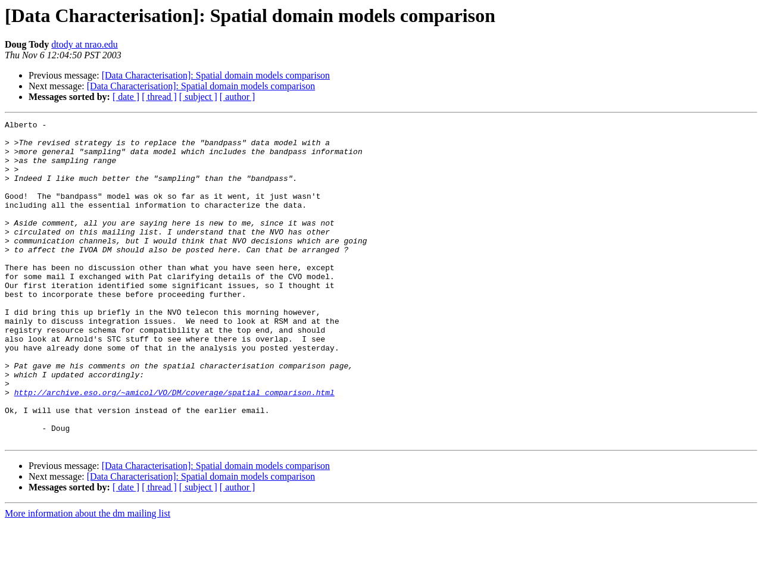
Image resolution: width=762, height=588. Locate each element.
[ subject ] (198, 97)
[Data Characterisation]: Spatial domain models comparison (216, 75)
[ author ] (237, 97)
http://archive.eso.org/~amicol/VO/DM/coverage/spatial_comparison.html (174, 447)
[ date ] (126, 97)
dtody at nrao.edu (84, 44)
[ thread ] (159, 97)
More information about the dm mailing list (87, 578)
